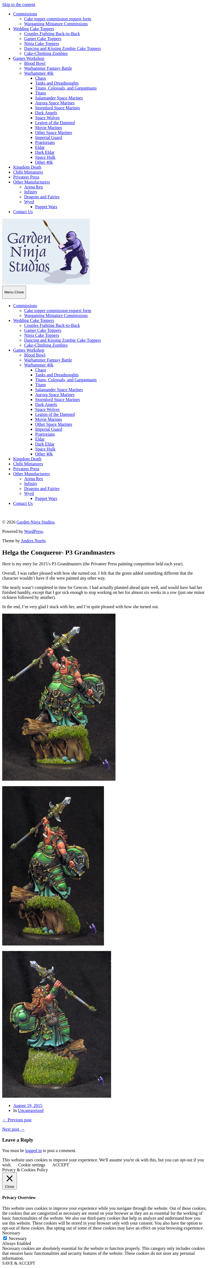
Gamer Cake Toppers (42, 38)
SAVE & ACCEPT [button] (18, 1263)
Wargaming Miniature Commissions (56, 23)
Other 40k (44, 162)
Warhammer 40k (38, 73)
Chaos (40, 78)
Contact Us (23, 211)
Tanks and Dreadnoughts (57, 83)
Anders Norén (33, 540)
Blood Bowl (35, 63)
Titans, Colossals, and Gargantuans (66, 88)
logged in (33, 1150)
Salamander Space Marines (59, 98)
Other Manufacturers (31, 182)
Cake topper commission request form (57, 18)
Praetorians (45, 142)
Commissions (25, 14)
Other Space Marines (53, 132)
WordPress (33, 531)
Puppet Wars (46, 206)
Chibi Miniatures (28, 172)
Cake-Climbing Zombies (46, 53)
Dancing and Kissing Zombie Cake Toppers (62, 48)
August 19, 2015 (27, 1105)
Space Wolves (47, 117)
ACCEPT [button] (60, 1165)
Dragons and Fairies (42, 196)
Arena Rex (33, 187)
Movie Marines (48, 127)
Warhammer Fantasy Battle (48, 68)
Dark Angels (46, 112)
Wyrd (29, 201)
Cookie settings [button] (31, 1165)
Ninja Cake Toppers (41, 43)
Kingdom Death (27, 167)
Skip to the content (18, 4)
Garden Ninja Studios (35, 522)
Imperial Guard (48, 137)
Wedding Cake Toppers (33, 28)
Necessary (18, 1238)
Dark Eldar (45, 152)
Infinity (30, 192)
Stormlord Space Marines (57, 107)
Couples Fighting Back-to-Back (52, 33)
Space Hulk (45, 157)
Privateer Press (26, 177)
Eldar (40, 147)
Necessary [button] (11, 1233)
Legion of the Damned (55, 122)
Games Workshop (28, 58)
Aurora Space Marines (55, 103)
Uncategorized (30, 1110)
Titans (40, 93)
